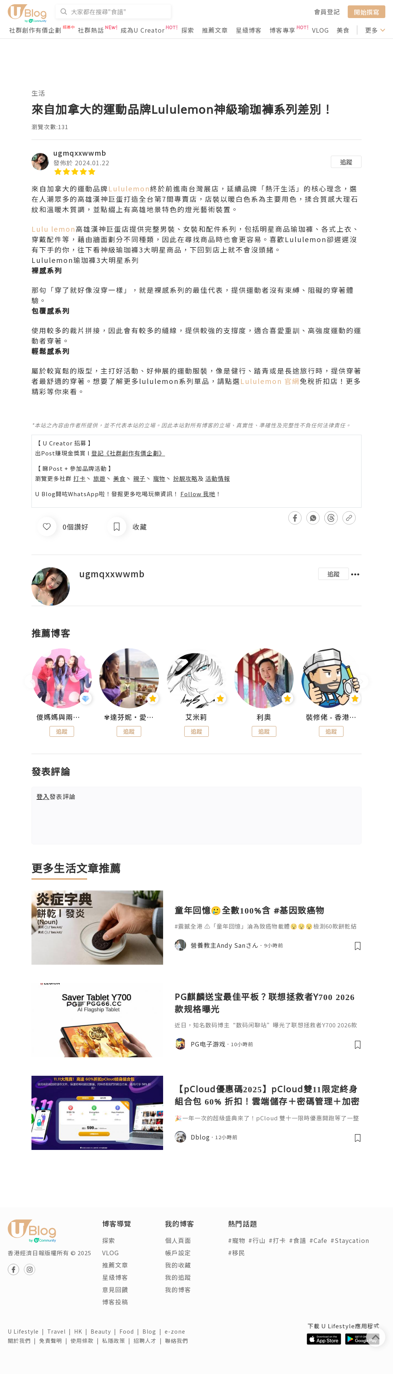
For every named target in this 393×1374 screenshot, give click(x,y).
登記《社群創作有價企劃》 (128, 453)
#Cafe (318, 1240)
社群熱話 (91, 30)
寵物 (159, 478)
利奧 (264, 717)
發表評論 (56, 796)
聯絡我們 (178, 1340)
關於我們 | (23, 1340)
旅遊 (99, 478)
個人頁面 (178, 1240)
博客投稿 (115, 1301)
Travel (60, 1331)
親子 (139, 478)
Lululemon (129, 188)
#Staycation (349, 1240)
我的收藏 (178, 1264)
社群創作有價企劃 (35, 30)
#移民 (236, 1252)
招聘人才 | (149, 1340)
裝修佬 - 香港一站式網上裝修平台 (331, 717)
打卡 (79, 478)
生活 (38, 93)
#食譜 (297, 1240)
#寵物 (236, 1240)
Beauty (105, 1331)
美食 (343, 30)
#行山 (257, 1240)
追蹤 (346, 161)
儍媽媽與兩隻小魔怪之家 (61, 717)
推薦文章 (215, 30)
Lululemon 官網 (270, 381)
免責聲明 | (55, 1340)
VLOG (320, 30)
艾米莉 (196, 717)
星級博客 (249, 30)
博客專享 (282, 30)
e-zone (176, 1331)
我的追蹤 (178, 1277)
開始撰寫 (366, 11)
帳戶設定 (178, 1252)
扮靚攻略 (185, 478)
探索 (187, 30)
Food (130, 1331)
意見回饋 (115, 1289)
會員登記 (327, 11)
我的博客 (178, 1289)
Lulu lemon (53, 229)
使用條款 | (86, 1340)
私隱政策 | (118, 1340)
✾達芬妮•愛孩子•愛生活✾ (129, 717)
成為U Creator (143, 30)
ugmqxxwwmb (79, 153)
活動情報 (217, 478)
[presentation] (31, 681)
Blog (153, 1331)
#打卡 (277, 1240)
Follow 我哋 (197, 494)
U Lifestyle (27, 1331)
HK (82, 1331)
